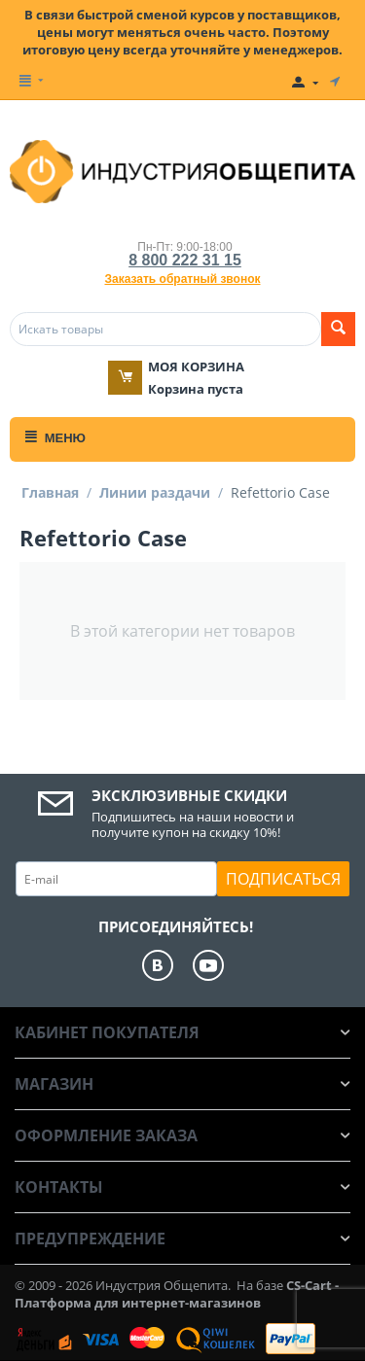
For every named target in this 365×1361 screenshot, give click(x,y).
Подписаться (283, 879)
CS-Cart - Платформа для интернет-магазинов (177, 1293)
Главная (50, 492)
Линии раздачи (154, 492)
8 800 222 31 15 (184, 260)
